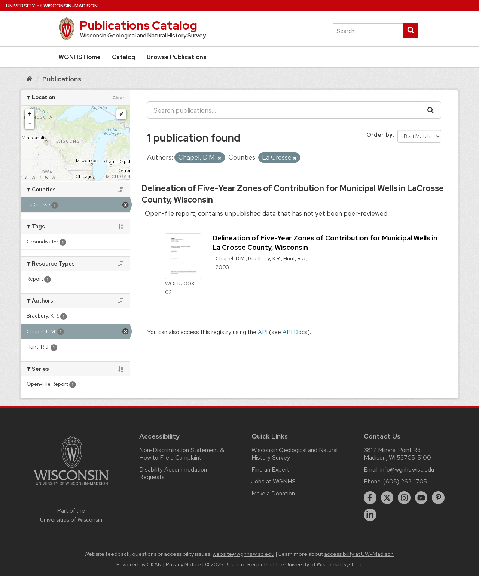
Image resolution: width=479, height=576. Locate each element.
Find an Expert (270, 469)
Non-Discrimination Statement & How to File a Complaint (181, 453)
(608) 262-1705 (405, 481)
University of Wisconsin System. (324, 564)
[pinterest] (438, 497)
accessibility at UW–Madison (359, 554)
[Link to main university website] (71, 486)
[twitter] (387, 497)
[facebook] (370, 497)
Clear (118, 98)
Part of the (71, 515)
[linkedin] (370, 515)
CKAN (154, 564)
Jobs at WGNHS (273, 481)
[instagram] (404, 497)
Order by (379, 135)
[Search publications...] (284, 110)
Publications (61, 79)
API (263, 332)
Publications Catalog (138, 25)
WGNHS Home (79, 57)
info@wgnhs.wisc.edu (407, 469)
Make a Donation (273, 493)
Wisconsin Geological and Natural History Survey (294, 453)
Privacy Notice (183, 564)
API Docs (295, 332)
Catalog (123, 57)
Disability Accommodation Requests (173, 473)
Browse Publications (177, 57)
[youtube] (421, 497)
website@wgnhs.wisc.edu (243, 554)
